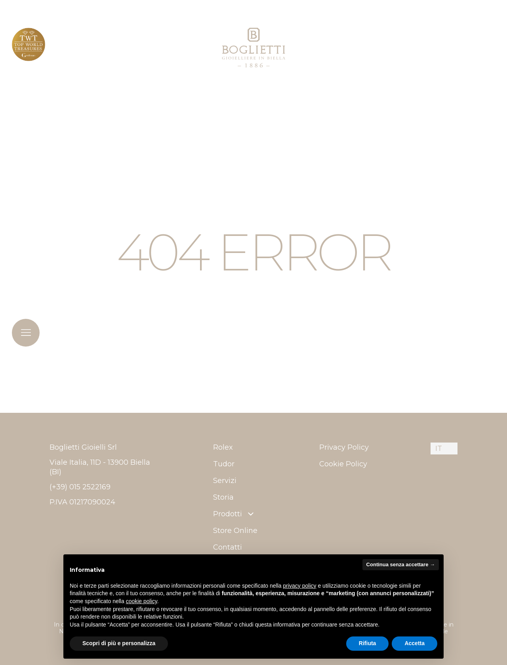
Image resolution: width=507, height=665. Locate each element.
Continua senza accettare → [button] (400, 564)
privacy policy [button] (299, 586)
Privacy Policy (344, 447)
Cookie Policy (343, 464)
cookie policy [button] (141, 601)
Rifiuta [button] (367, 643)
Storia (223, 497)
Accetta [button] (414, 643)
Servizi (224, 480)
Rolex (223, 447)
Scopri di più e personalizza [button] (118, 643)
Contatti (227, 547)
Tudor (223, 464)
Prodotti (234, 514)
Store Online (235, 530)
